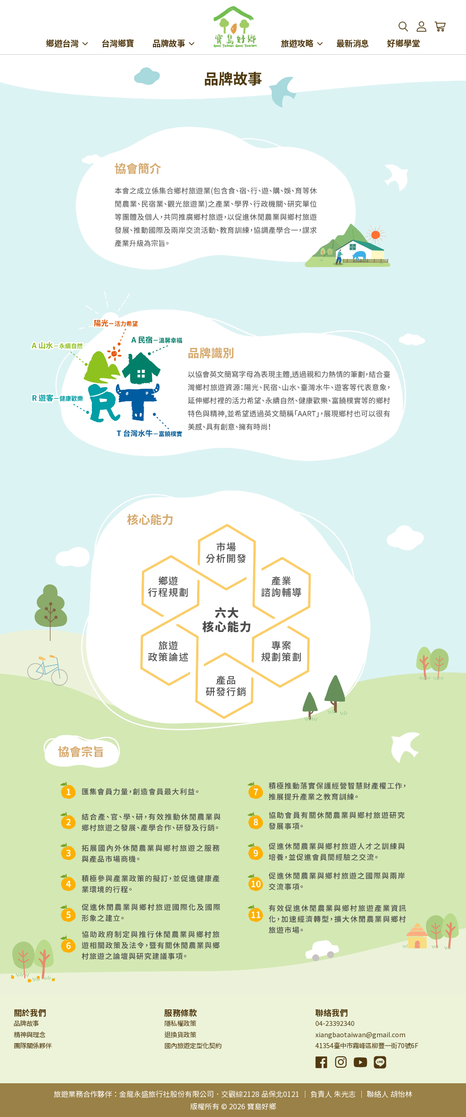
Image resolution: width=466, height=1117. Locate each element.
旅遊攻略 (302, 31)
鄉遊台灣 (67, 31)
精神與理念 (30, 1034)
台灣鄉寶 (117, 31)
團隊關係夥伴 (33, 1045)
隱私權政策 (180, 1023)
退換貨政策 (180, 1034)
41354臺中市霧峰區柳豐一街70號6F (366, 1045)
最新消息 (352, 31)
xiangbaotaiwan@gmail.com (360, 1034)
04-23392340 (335, 1023)
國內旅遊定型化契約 (193, 1045)
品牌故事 (173, 31)
